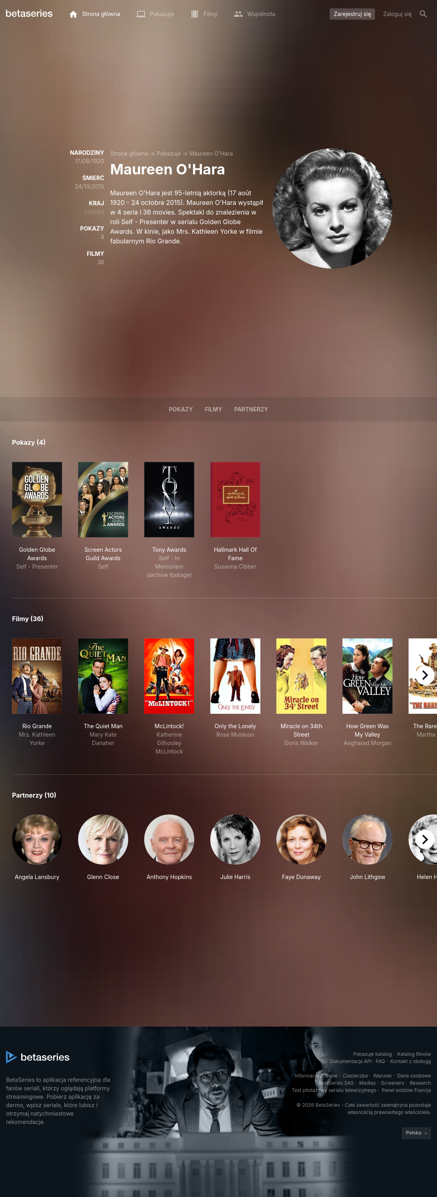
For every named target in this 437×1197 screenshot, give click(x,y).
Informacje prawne (316, 1076)
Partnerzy (251, 409)
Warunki (382, 1076)
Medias (367, 1083)
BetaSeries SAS (336, 1083)
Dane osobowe (414, 1076)
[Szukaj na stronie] (423, 14)
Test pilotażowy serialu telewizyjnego (334, 1090)
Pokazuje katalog (372, 1054)
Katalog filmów (414, 1054)
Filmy (213, 409)
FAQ (380, 1061)
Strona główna (129, 153)
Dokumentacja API (351, 1061)
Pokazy (181, 409)
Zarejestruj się (352, 13)
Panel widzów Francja (406, 1090)
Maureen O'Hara (211, 153)
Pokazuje (169, 153)
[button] (37, 851)
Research (420, 1083)
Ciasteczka (355, 1076)
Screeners (393, 1083)
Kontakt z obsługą (411, 1061)
